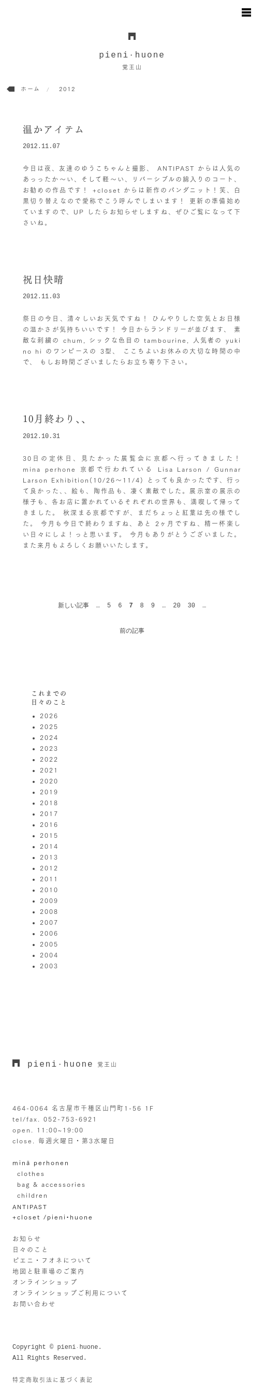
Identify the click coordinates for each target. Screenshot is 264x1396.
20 (176, 605)
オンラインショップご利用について (70, 1293)
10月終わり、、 (57, 419)
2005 (49, 944)
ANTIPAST (30, 1207)
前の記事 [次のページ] (132, 631)
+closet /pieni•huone (52, 1217)
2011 (49, 879)
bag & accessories (51, 1184)
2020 (49, 781)
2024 (49, 737)
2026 (49, 715)
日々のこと (30, 1249)
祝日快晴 (43, 279)
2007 (49, 922)
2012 (49, 868)
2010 (49, 889)
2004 (49, 955)
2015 (49, 835)
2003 (49, 966)
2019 (49, 792)
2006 (49, 933)
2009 (49, 900)
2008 (49, 911)
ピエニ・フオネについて (52, 1260)
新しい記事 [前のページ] (73, 605)
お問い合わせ (34, 1304)
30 (191, 605)
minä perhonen (40, 1162)
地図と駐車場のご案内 (48, 1271)
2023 (49, 748)
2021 (49, 770)
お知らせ (26, 1238)
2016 (49, 824)
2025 (49, 726)
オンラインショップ (45, 1282)
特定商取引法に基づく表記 (52, 1380)
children (32, 1195)
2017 (49, 813)
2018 (49, 802)
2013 (49, 857)
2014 (49, 846)
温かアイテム (54, 129)
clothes (31, 1173)
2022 (49, 759)
